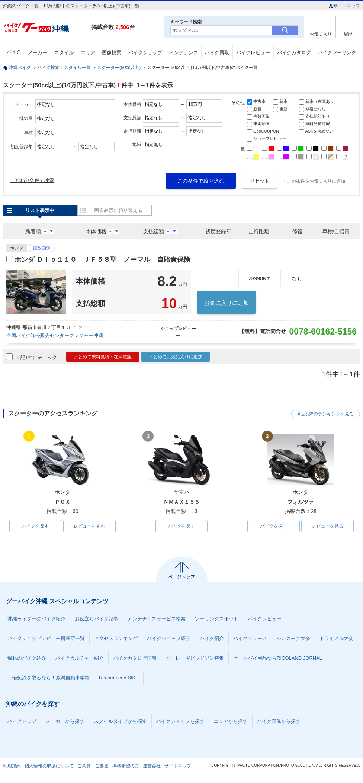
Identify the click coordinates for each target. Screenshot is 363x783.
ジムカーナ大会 (293, 638)
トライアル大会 (336, 638)
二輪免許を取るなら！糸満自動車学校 (48, 678)
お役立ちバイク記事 (96, 618)
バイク (14, 52)
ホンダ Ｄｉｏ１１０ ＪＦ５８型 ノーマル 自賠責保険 (102, 259)
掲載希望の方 (125, 766)
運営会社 (152, 766)
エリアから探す (231, 721)
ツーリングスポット (216, 618)
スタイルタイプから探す (120, 721)
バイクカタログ (294, 52)
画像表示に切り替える (118, 210)
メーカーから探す (65, 721)
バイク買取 (217, 52)
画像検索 (111, 52)
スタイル (64, 52)
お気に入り (320, 34)
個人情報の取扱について (49, 766)
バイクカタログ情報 (135, 658)
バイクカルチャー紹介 (79, 658)
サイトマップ (344, 6)
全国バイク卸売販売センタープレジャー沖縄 (54, 335)
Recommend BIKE (119, 678)
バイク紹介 (212, 638)
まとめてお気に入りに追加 (175, 356)
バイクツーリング (337, 52)
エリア (88, 52)
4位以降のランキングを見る (326, 414)
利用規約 (12, 766)
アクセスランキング (116, 638)
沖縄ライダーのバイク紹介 (36, 618)
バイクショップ (145, 52)
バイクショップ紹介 (168, 638)
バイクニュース (250, 638)
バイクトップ (21, 721)
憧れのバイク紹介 (26, 658)
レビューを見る (89, 526)
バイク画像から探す (279, 721)
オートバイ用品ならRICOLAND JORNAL (277, 658)
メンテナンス (183, 52)
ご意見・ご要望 (93, 766)
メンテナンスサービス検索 (157, 618)
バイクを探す (35, 526)
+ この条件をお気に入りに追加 (314, 181)
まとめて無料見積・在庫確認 (103, 356)
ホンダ (16, 248)
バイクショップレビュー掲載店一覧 (46, 638)
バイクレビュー (253, 52)
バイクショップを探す (180, 721)
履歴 (348, 34)
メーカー (37, 52)
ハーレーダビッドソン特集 (195, 658)
